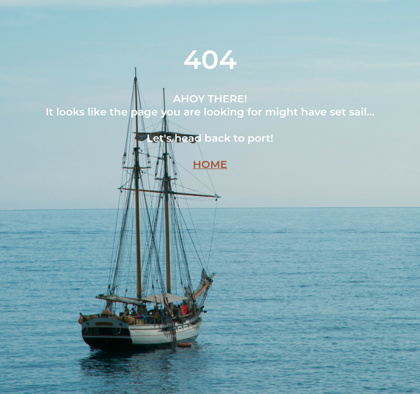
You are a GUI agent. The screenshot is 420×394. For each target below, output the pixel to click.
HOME (210, 164)
